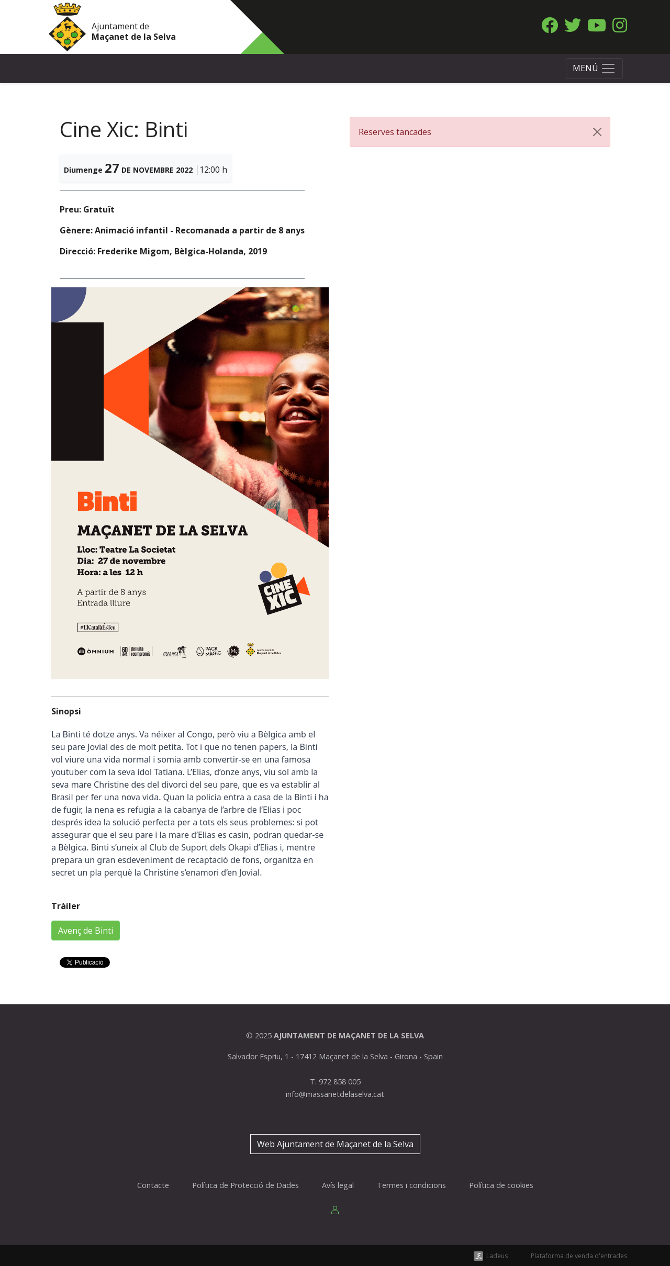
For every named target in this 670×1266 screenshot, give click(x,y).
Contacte (153, 1185)
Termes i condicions (411, 1185)
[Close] (597, 132)
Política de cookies (501, 1185)
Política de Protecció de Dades (245, 1185)
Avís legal (338, 1185)
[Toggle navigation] (594, 68)
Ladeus (497, 1255)
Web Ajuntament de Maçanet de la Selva (335, 1144)
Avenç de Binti (85, 930)
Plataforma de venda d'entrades (579, 1255)
